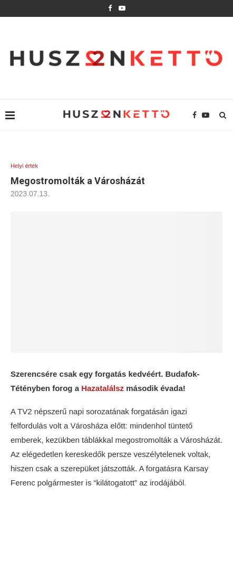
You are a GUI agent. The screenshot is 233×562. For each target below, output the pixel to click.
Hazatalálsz (102, 388)
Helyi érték (24, 166)
